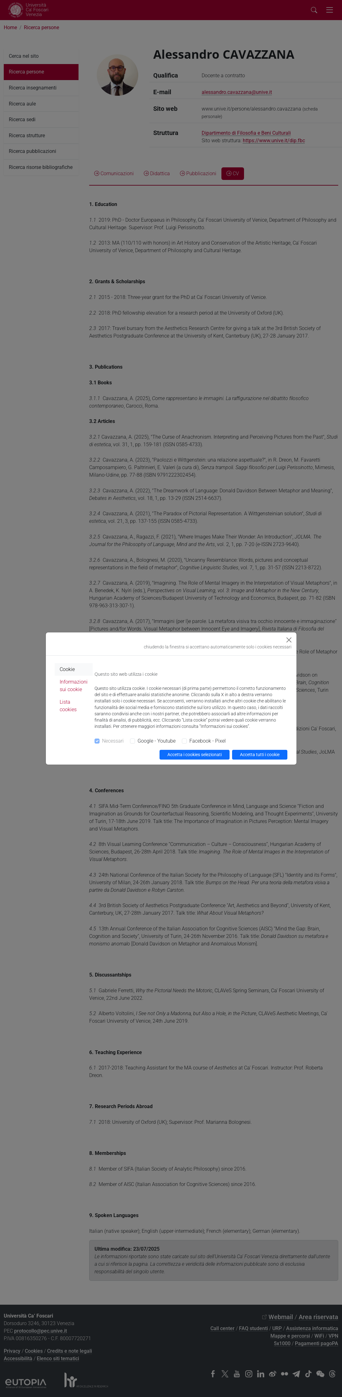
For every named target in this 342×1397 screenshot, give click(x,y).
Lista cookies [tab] (68, 705)
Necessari (113, 741)
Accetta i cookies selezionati (194, 754)
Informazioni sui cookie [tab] (74, 685)
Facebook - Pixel (207, 741)
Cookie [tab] (67, 669)
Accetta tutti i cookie (260, 754)
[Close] (289, 640)
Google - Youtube (157, 741)
